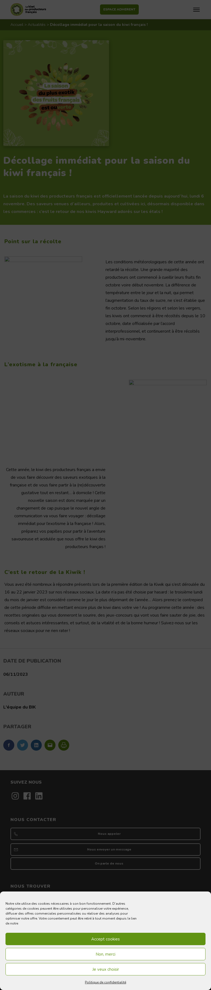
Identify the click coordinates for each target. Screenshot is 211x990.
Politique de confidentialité (105, 982)
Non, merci (105, 954)
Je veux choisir (105, 969)
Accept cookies (105, 939)
